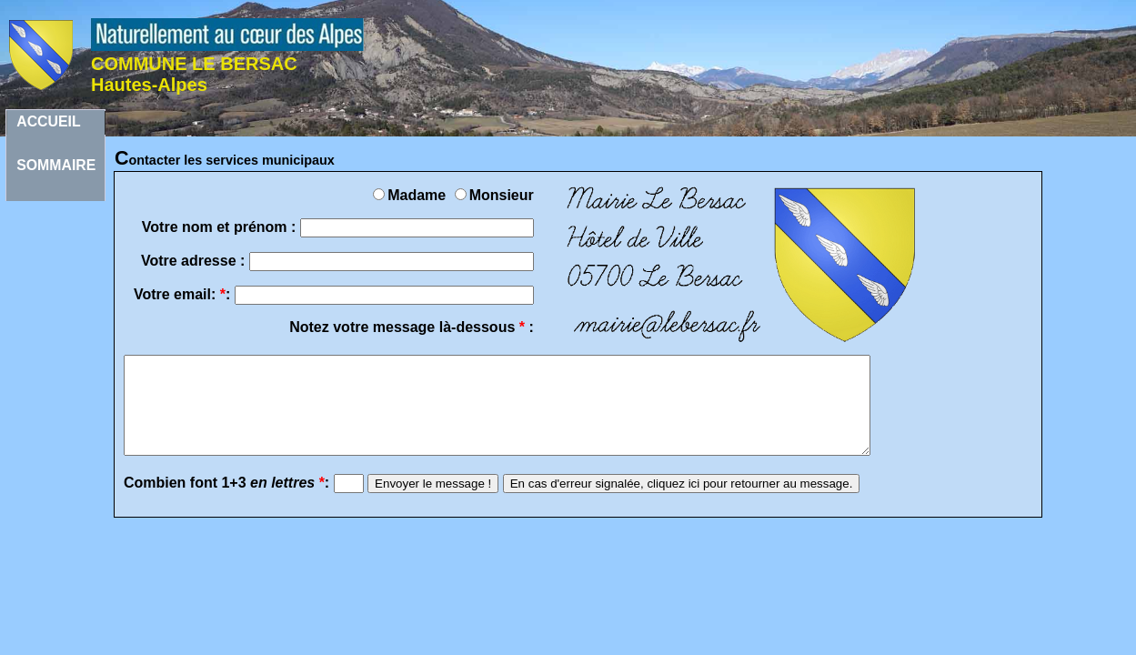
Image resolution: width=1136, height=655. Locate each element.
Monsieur (494, 195)
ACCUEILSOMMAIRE (56, 124)
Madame (411, 195)
